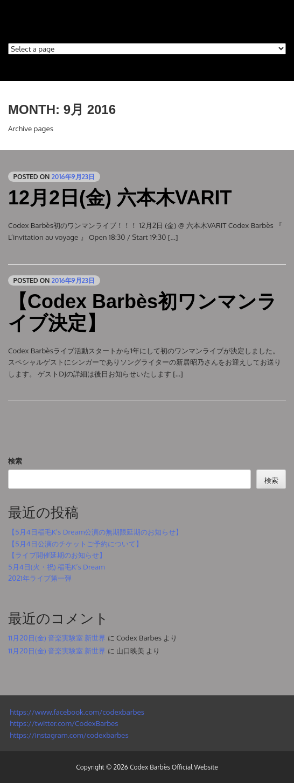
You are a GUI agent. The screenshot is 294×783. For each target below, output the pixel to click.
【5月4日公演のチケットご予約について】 (75, 543)
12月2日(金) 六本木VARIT (120, 198)
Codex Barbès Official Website (174, 767)
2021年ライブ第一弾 (40, 577)
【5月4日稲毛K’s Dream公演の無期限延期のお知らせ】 (95, 531)
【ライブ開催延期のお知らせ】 (57, 554)
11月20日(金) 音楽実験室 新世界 (57, 637)
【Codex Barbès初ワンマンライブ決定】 (142, 312)
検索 (15, 460)
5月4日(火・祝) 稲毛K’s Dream (56, 566)
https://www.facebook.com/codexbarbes (76, 711)
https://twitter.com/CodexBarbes (63, 723)
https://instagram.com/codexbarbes (68, 734)
